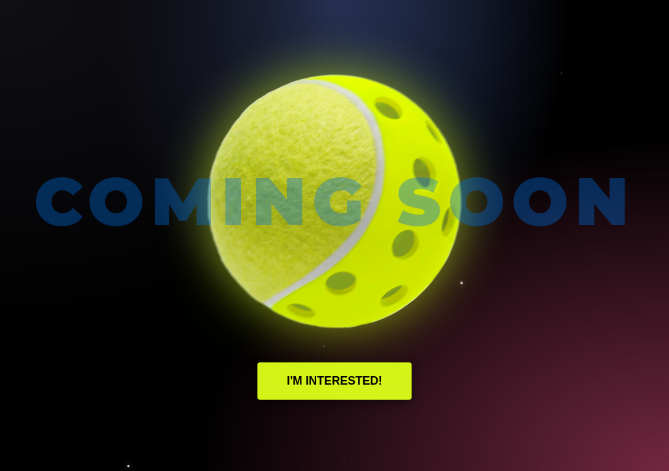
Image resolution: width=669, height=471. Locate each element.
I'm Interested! (334, 380)
